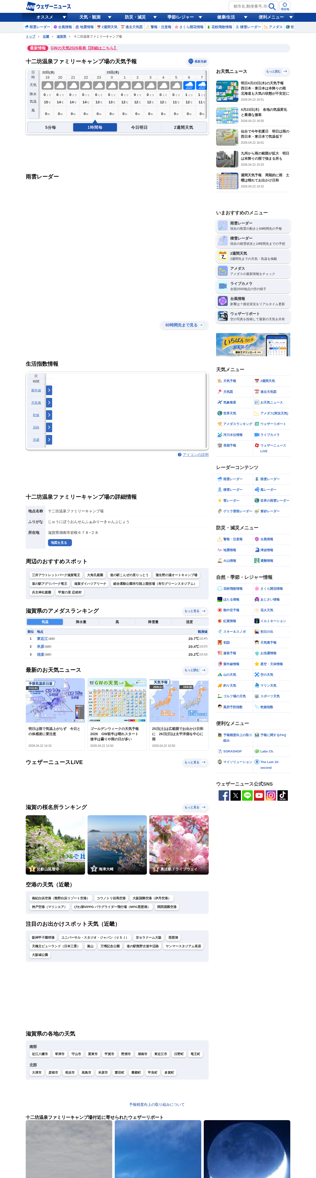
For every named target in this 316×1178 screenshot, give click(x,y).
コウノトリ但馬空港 (111, 898)
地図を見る (59, 542)
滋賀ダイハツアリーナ (90, 584)
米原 (40, 646)
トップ (30, 36)
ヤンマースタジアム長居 (183, 946)
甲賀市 (109, 1054)
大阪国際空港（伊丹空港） (152, 898)
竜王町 (195, 1054)
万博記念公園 (110, 946)
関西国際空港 (167, 907)
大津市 (37, 1072)
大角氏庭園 (95, 575)
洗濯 (36, 439)
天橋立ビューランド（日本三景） (56, 946)
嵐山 (90, 946)
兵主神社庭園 (41, 592)
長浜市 (70, 1072)
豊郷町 (136, 1072)
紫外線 (36, 390)
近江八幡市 (40, 1054)
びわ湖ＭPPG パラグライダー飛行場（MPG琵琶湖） (112, 907)
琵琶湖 (173, 937)
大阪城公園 (40, 955)
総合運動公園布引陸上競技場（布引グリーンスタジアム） (155, 584)
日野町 (179, 1054)
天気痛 (36, 402)
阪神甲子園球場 (43, 937)
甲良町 (153, 1072)
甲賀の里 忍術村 (70, 592)
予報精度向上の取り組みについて (157, 1104)
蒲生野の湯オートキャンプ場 (176, 575)
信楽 (40, 654)
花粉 (36, 427)
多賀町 (169, 1072)
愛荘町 (119, 1072)
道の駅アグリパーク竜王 (49, 584)
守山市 (76, 1054)
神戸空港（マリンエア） (49, 907)
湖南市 (142, 1054)
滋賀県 (61, 36)
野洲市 (126, 1054)
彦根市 (53, 1072)
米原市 (103, 1072)
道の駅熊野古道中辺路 (143, 946)
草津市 (60, 1054)
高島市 (86, 1072)
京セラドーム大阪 (148, 937)
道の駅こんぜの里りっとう (129, 575)
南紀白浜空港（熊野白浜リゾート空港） (61, 898)
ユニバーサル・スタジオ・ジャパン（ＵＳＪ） (95, 937)
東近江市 (160, 1054)
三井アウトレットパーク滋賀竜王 (56, 575)
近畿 (46, 36)
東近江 (42, 638)
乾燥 (36, 415)
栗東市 (93, 1054)
